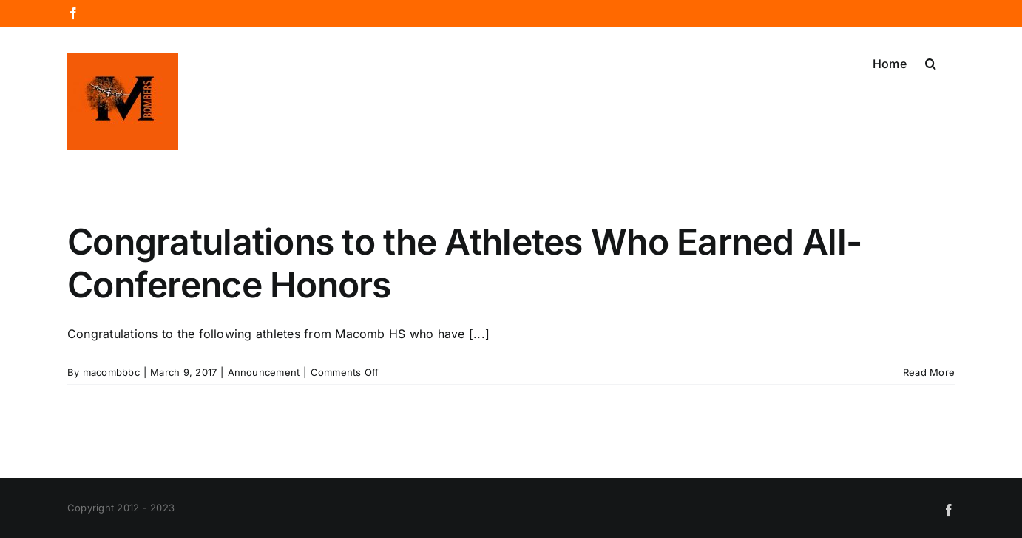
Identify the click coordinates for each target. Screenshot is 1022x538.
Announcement (264, 372)
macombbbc (111, 372)
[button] (930, 62)
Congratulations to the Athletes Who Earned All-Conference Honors (464, 263)
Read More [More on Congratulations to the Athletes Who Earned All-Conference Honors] (929, 372)
